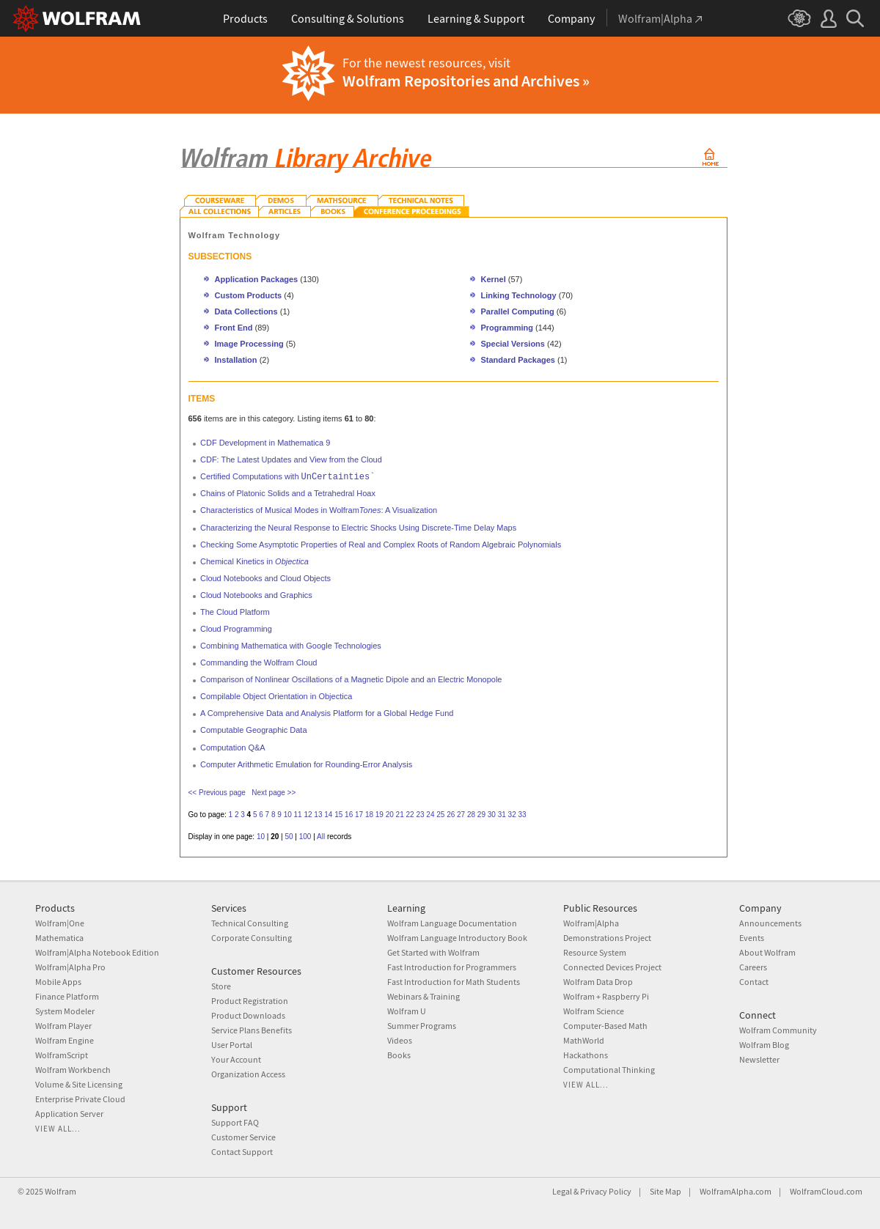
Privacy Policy (605, 1191)
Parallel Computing (517, 311)
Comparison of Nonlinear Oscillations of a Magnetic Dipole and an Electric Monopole (351, 679)
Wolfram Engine (64, 1040)
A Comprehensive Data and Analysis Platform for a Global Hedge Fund (326, 713)
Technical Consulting (249, 923)
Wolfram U (406, 1010)
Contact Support (242, 1151)
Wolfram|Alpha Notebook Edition (97, 952)
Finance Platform (67, 996)
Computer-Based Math (605, 1025)
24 (430, 815)
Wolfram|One (59, 923)
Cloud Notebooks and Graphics (256, 595)
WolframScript (61, 1054)
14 (328, 815)
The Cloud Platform (235, 612)
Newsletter (759, 1059)
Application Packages (256, 279)
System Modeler (65, 1010)
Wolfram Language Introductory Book (457, 937)
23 (420, 815)
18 (369, 815)
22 (410, 815)
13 (318, 815)
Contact (754, 981)
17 (359, 815)
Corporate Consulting (251, 937)
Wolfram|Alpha (591, 923)
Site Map (665, 1191)
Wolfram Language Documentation (452, 923)
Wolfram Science (593, 1010)
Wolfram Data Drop (598, 981)
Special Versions (513, 343)
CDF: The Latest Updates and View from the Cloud (291, 459)
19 (379, 815)
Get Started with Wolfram (433, 952)
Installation (236, 359)
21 (400, 815)
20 (390, 815)
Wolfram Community (778, 1030)
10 (288, 815)
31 (502, 815)
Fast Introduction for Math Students (453, 981)
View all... (58, 1128)
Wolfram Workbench (73, 1069)
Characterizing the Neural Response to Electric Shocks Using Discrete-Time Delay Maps (358, 527)
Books (399, 1054)
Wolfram (60, 1191)
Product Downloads (248, 1015)
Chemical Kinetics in (254, 561)
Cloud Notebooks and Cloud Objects (265, 578)
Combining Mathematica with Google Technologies (290, 645)
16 (349, 815)
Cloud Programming (236, 628)
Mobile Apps (58, 981)
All (321, 837)
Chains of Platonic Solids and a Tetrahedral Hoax (287, 493)
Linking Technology (519, 295)
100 (305, 837)
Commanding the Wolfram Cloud (258, 662)
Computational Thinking (609, 1069)
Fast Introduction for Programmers (451, 967)
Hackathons (585, 1054)
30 (492, 815)
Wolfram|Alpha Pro (70, 967)
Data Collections (246, 311)
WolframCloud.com (826, 1191)
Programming (507, 327)
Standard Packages (518, 359)
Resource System (594, 952)
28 (471, 815)
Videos (399, 1040)
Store (221, 986)
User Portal (231, 1044)
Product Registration (249, 1000)
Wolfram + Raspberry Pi (606, 996)
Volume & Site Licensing (78, 1084)
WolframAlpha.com (735, 1191)
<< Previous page (217, 793)
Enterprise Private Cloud (80, 1098)
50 (289, 837)
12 (308, 815)
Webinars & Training (423, 996)
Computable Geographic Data (253, 730)
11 (298, 815)
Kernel (493, 279)
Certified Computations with (287, 476)
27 (461, 815)
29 (481, 815)
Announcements (770, 923)
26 (451, 815)
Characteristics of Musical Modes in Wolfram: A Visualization (318, 510)
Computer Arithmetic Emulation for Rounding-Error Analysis (306, 764)
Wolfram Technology (234, 235)
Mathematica (59, 937)
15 (338, 815)
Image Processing (249, 343)
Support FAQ (235, 1122)
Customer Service (243, 1137)
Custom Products (248, 295)
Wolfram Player (63, 1025)
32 (512, 815)
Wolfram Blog (764, 1044)
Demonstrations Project (607, 937)
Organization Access (248, 1074)
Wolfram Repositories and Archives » (466, 80)
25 (440, 815)
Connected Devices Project (612, 967)
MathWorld (583, 1040)
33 (522, 815)
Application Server (69, 1113)
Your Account (236, 1059)
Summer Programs (421, 1025)
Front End (234, 327)
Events (751, 937)
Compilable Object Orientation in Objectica (276, 696)
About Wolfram (767, 952)
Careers (753, 967)
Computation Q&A (232, 747)
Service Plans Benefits (251, 1030)
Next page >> (274, 793)
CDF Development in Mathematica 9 (265, 442)
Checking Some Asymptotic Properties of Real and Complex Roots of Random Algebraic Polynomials (380, 544)
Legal (562, 1191)
